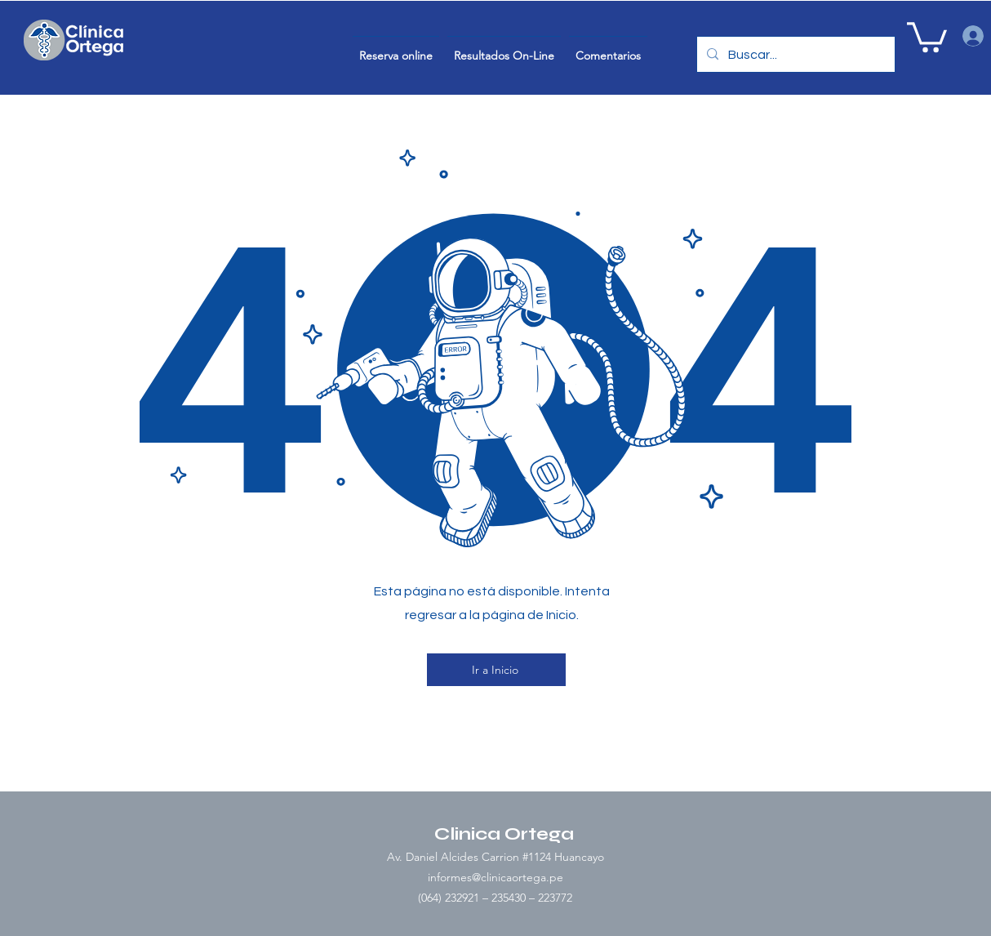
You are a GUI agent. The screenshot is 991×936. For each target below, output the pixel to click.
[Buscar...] (794, 55)
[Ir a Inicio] (496, 669)
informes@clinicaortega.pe (495, 877)
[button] (927, 35)
